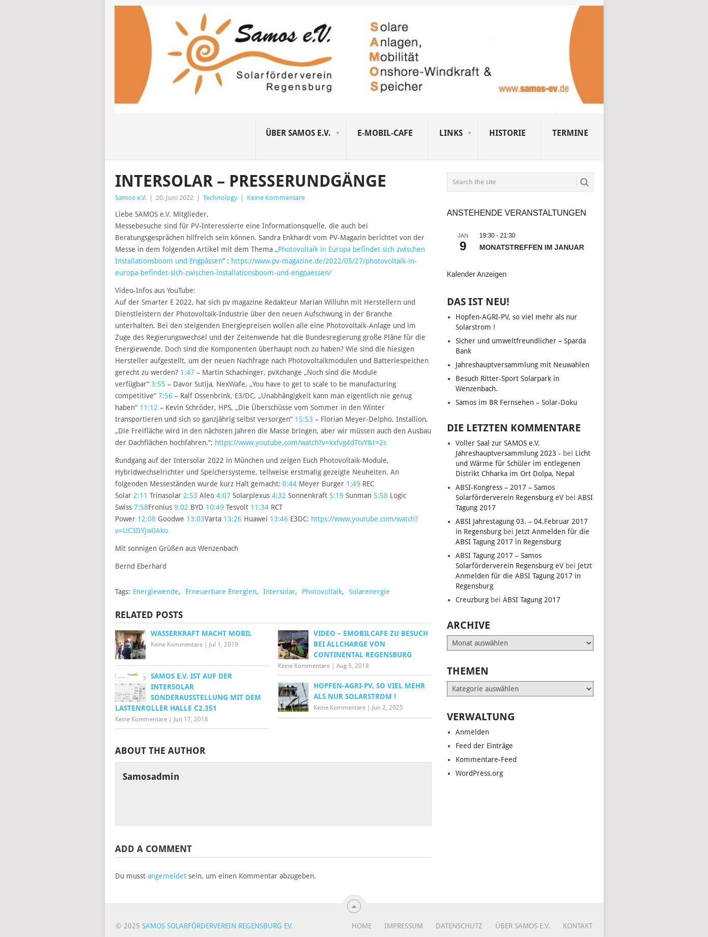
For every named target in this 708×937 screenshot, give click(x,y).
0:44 (289, 484)
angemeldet (167, 876)
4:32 (279, 495)
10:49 (215, 507)
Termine (570, 133)
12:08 (146, 519)
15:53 (304, 419)
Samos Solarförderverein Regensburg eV (216, 926)
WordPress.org (479, 773)
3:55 (158, 384)
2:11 (140, 495)
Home (362, 926)
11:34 (259, 507)
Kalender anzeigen (477, 274)
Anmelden (472, 732)
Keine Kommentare (276, 197)
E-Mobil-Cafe (385, 133)
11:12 (148, 407)
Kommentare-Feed (486, 759)
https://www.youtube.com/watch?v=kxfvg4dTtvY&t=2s (300, 442)
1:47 (187, 372)
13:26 (232, 519)
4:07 (223, 495)
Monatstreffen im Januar (531, 247)
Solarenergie (369, 592)
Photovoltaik (322, 592)
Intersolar (279, 592)
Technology (220, 197)
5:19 (336, 495)
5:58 (381, 495)
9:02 (181, 507)
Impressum (403, 926)
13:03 (195, 519)
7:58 (141, 507)
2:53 (190, 495)
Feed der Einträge (484, 746)
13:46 (279, 519)
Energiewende (156, 592)
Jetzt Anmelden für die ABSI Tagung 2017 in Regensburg (524, 576)
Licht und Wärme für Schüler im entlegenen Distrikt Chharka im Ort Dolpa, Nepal (523, 463)
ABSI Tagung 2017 (531, 600)
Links (451, 133)
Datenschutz (459, 926)
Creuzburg (472, 600)
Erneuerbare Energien (221, 592)
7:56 (165, 396)
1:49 (353, 484)
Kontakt (577, 926)
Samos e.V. (130, 197)
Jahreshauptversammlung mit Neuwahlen (522, 365)
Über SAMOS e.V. (298, 133)
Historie (507, 133)
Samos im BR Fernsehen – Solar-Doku (516, 402)
